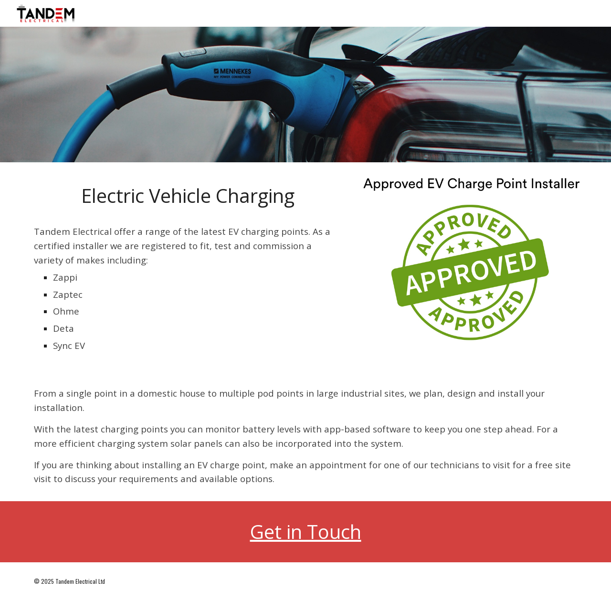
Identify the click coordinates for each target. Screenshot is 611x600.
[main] (188, 196)
